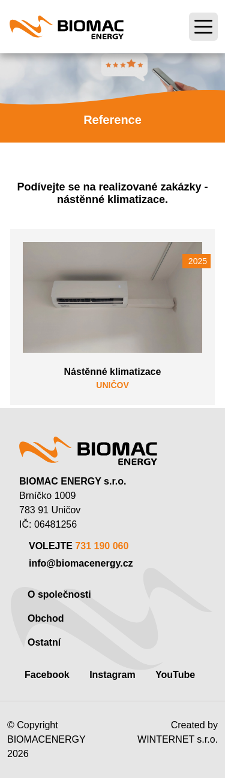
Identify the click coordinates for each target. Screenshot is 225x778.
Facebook (47, 675)
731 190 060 (101, 546)
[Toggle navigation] (203, 27)
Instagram (112, 675)
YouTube (175, 675)
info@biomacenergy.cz (81, 563)
